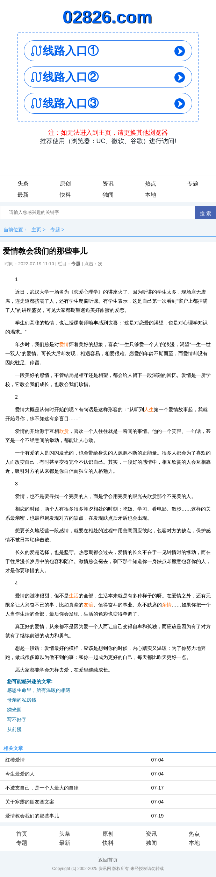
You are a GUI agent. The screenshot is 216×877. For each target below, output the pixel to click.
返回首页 (108, 860)
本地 (150, 195)
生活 (74, 595)
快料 (65, 195)
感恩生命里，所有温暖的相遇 (39, 690)
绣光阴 (14, 710)
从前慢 (14, 729)
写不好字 (17, 719)
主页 (36, 229)
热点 (150, 184)
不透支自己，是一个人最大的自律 (42, 788)
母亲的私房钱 (21, 700)
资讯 (108, 184)
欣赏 (64, 431)
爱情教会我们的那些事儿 (32, 816)
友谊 (88, 605)
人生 (149, 409)
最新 (23, 195)
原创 (65, 184)
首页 (21, 834)
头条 (23, 184)
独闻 (108, 195)
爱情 (64, 344)
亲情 (167, 605)
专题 (193, 184)
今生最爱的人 (20, 774)
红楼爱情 (15, 760)
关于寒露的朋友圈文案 (29, 802)
